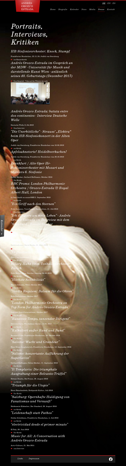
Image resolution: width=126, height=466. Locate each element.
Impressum (34, 458)
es (113, 3)
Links (20, 458)
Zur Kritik (17, 180)
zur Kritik (17, 148)
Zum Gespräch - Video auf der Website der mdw (31, 81)
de (103, 3)
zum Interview (19, 448)
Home (53, 9)
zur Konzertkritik (20, 60)
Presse (101, 9)
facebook (111, 459)
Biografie (62, 9)
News (84, 9)
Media (92, 9)
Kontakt (111, 9)
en (109, 3)
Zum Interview (19, 128)
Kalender (74, 9)
